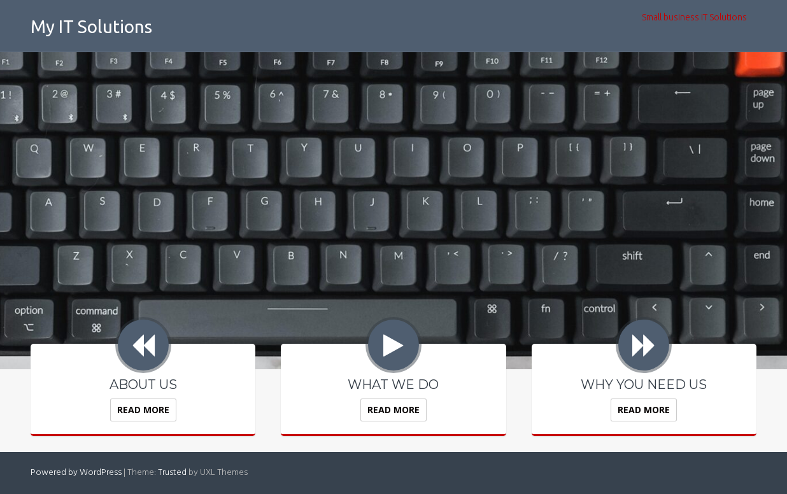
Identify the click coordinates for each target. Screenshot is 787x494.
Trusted (172, 472)
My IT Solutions (91, 26)
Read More (143, 410)
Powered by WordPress (76, 472)
